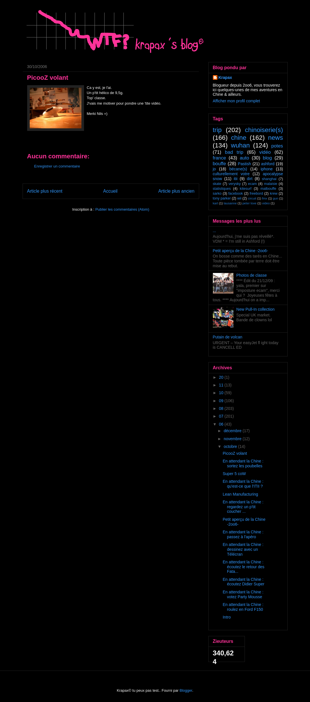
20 (221, 377)
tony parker (222, 198)
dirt (249, 178)
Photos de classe (251, 275)
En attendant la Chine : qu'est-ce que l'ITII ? (243, 483)
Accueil (110, 191)
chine (239, 137)
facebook (235, 194)
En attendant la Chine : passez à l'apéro (243, 534)
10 (221, 392)
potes (277, 146)
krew (273, 194)
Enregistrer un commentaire (57, 166)
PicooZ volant (235, 453)
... (214, 230)
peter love (249, 203)
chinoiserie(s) (264, 129)
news (275, 137)
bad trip (234, 152)
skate (217, 184)
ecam (252, 184)
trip (217, 129)
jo (214, 169)
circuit (252, 198)
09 (221, 400)
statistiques (222, 189)
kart (215, 203)
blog (267, 158)
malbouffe (268, 189)
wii (239, 198)
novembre (233, 438)
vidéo (265, 152)
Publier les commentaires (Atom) (122, 209)
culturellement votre (231, 173)
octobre (231, 446)
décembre (233, 430)
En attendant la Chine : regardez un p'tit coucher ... (243, 507)
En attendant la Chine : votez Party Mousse (243, 594)
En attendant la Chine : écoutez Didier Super (243, 582)
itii (235, 178)
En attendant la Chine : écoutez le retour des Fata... (243, 567)
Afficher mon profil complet (236, 101)
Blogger (186, 690)
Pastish (244, 163)
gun (275, 198)
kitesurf (245, 189)
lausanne (230, 203)
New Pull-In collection (255, 309)
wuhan (240, 145)
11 (221, 385)
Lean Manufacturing (240, 494)
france (219, 158)
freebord (256, 194)
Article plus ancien (176, 191)
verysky (235, 184)
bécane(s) (238, 169)
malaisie (270, 184)
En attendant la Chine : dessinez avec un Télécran (243, 549)
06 (221, 424)
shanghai (269, 179)
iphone (267, 169)
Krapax (225, 77)
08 (221, 408)
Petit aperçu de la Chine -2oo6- (240, 250)
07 (221, 416)
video (266, 203)
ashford (268, 163)
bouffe (219, 163)
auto (244, 158)
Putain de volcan (228, 337)
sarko (217, 194)
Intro (227, 617)
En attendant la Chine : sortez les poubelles (243, 463)
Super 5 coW (234, 473)
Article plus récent (45, 191)
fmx (264, 198)
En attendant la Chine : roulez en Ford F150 (243, 607)
